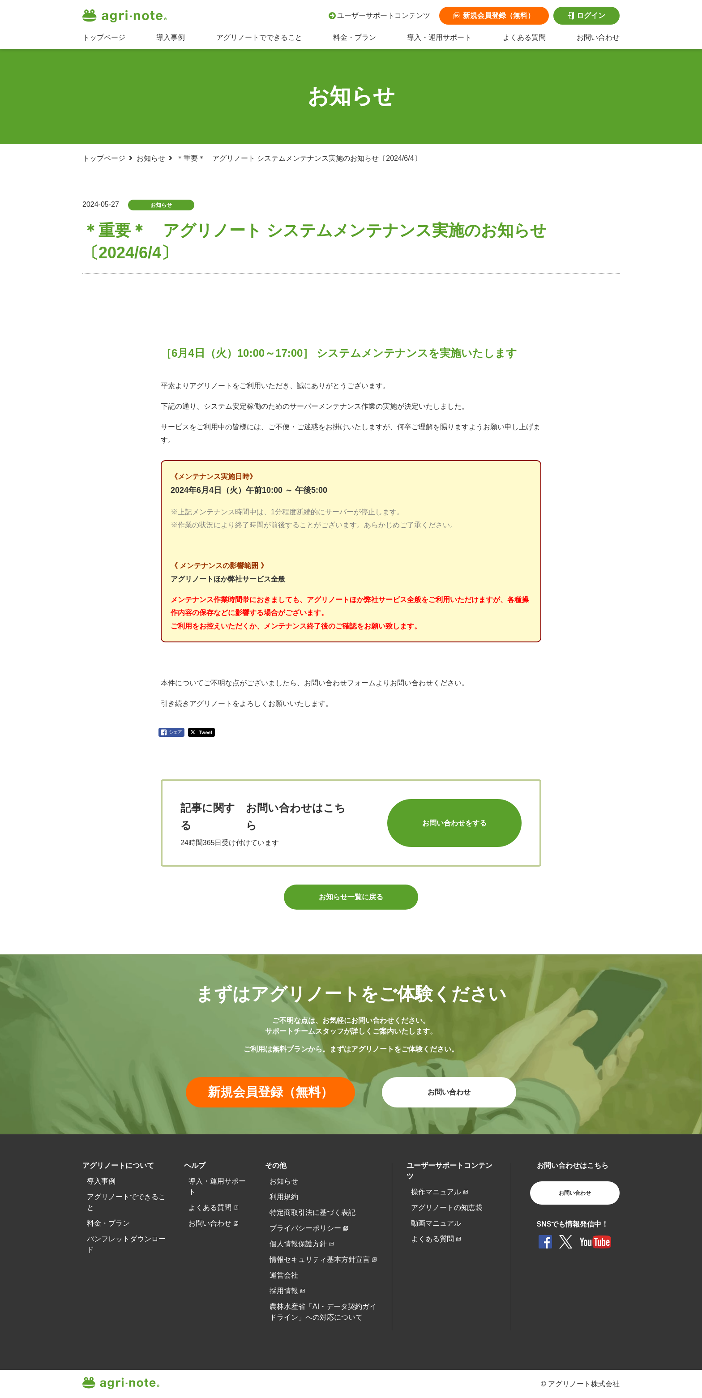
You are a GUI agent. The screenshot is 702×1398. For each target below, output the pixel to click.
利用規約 (284, 1197)
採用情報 (284, 1291)
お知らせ (151, 158)
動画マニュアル (436, 1223)
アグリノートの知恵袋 (447, 1207)
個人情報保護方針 (298, 1244)
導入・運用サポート (439, 37)
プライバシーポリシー (305, 1228)
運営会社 (284, 1275)
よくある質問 (524, 37)
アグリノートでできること (259, 37)
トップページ (103, 37)
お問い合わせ (598, 37)
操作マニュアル (436, 1192)
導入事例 (170, 37)
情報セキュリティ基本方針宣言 (320, 1259)
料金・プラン (354, 37)
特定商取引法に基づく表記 (312, 1212)
